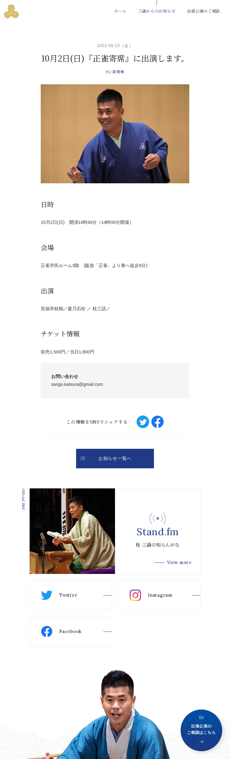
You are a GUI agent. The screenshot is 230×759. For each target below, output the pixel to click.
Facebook (61, 631)
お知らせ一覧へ (106, 458)
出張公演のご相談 (203, 11)
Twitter (59, 595)
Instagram (151, 595)
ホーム (120, 11)
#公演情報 (115, 71)
